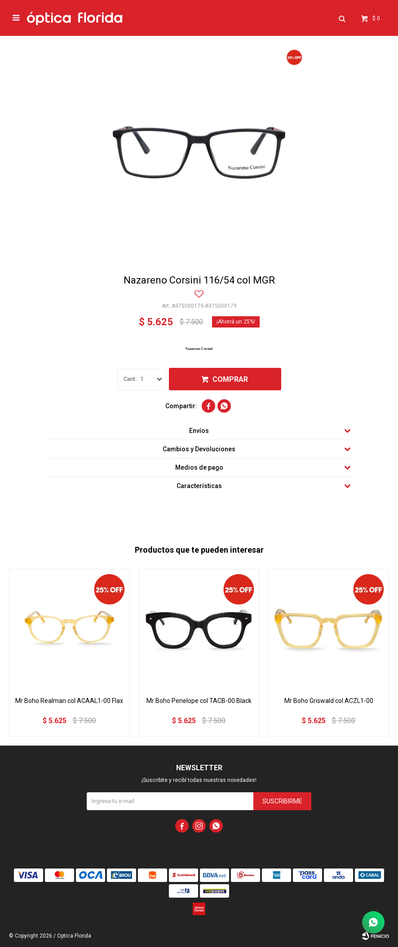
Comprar (230, 379)
